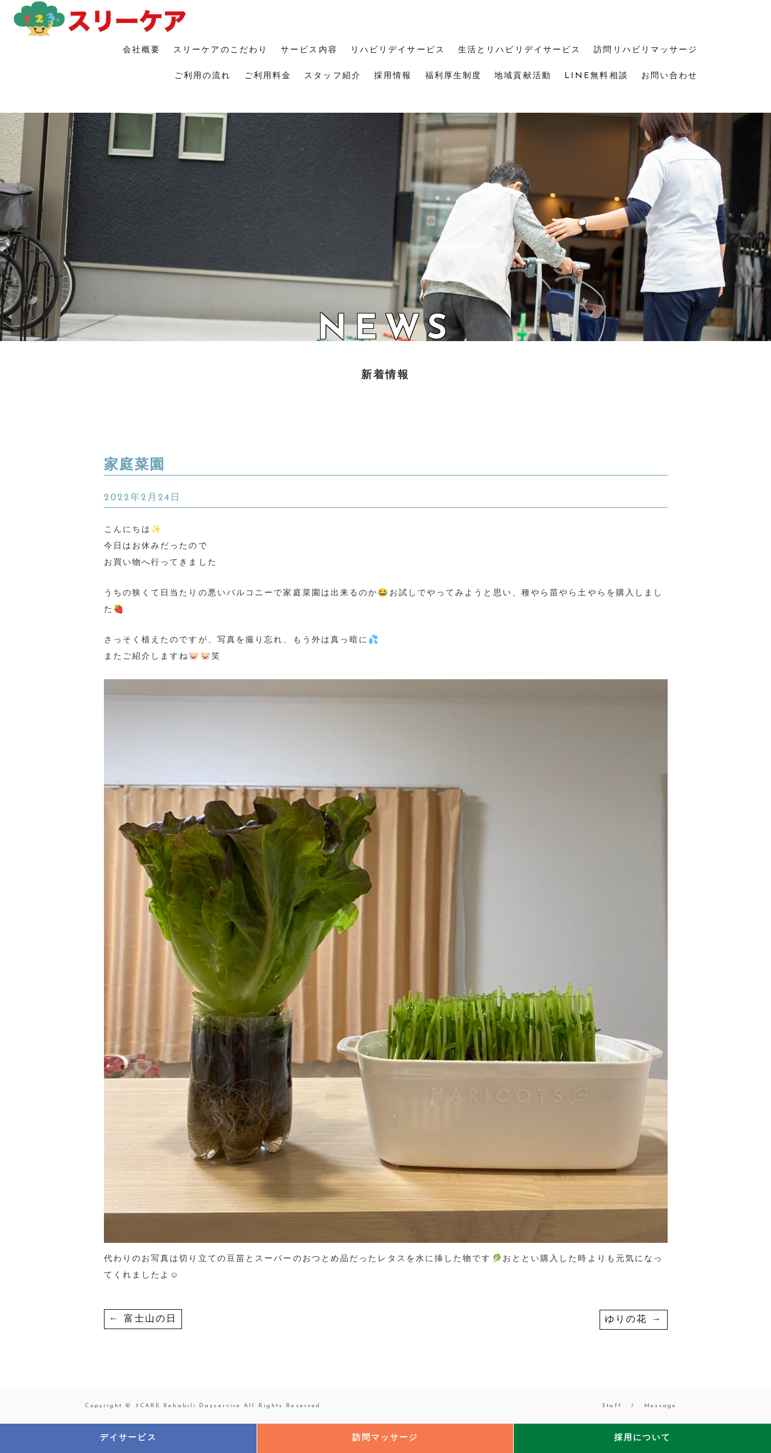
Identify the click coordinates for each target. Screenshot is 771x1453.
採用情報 (393, 76)
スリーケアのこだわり (220, 50)
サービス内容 (309, 50)
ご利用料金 (268, 76)
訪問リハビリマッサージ (646, 50)
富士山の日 (143, 1319)
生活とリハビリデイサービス (519, 50)
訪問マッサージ (385, 1438)
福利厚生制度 (453, 76)
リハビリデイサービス (398, 50)
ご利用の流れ (202, 76)
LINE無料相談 (596, 76)
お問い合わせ (669, 76)
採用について (642, 1438)
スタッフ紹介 (332, 76)
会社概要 (141, 50)
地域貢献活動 (522, 76)
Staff (612, 1406)
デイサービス (128, 1438)
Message (660, 1406)
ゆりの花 (633, 1319)
